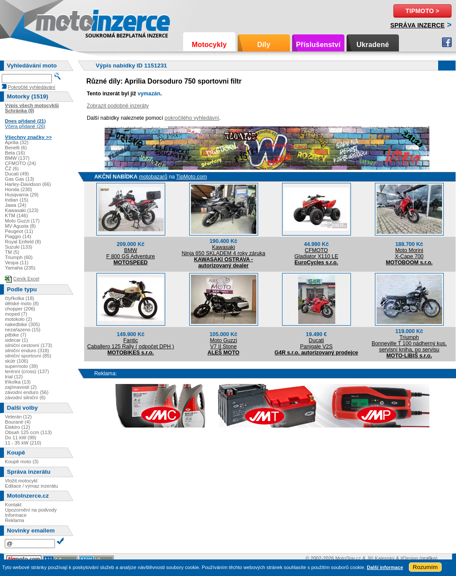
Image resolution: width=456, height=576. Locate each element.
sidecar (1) (16, 340)
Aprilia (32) (16, 142)
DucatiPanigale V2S (316, 343)
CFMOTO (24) (20, 163)
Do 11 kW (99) (20, 437)
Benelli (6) (16, 147)
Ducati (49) (17, 173)
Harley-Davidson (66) (28, 184)
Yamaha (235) (20, 267)
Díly (263, 44)
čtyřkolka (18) (19, 298)
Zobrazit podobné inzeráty (118, 106)
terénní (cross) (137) (27, 371)
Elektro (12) (17, 427)
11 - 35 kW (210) (23, 442)
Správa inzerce (417, 25)
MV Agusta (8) (20, 226)
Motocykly (209, 44)
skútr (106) (16, 361)
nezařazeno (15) (22, 329)
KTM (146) (16, 215)
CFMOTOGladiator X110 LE (316, 253)
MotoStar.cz (348, 558)
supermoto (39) (21, 366)
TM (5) (12, 252)
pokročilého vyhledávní (192, 118)
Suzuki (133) (18, 246)
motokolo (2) (18, 319)
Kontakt (13, 504)
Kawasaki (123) (21, 210)
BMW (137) (17, 158)
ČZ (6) (12, 168)
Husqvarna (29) (21, 194)
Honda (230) (18, 189)
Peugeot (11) (19, 231)
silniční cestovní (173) (28, 345)
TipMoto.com (191, 177)
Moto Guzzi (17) (22, 220)
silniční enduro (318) (27, 350)
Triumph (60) (19, 257)
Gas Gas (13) (19, 179)
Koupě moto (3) (21, 461)
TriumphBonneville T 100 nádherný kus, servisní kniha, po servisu (409, 343)
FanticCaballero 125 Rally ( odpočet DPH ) (130, 343)
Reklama (14, 520)
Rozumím (425, 567)
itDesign (409, 558)
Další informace (385, 567)
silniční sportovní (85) (28, 355)
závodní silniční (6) (25, 397)
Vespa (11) (16, 262)
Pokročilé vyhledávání (31, 87)
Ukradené (373, 44)
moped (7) (16, 314)
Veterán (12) (18, 416)
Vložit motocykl (21, 480)
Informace (16, 515)
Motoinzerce (54, 22)
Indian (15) (16, 199)
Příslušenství (318, 44)
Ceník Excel (26, 278)
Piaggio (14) (18, 236)
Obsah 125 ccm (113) (28, 432)
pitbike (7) (15, 334)
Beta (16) (15, 152)
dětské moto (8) (22, 303)
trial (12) (14, 376)
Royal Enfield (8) (23, 241)
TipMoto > (422, 10)
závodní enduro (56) (26, 392)
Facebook (447, 42)
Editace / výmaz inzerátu (31, 485)
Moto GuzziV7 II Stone (223, 343)
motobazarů (153, 177)
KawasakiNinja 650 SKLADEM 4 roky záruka (223, 250)
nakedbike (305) (22, 324)
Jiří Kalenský (381, 558)
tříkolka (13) (18, 381)
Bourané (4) (18, 421)
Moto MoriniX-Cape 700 (409, 253)
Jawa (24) (15, 205)
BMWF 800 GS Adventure (130, 253)
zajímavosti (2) (21, 387)
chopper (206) (20, 308)
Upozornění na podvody (31, 509)
